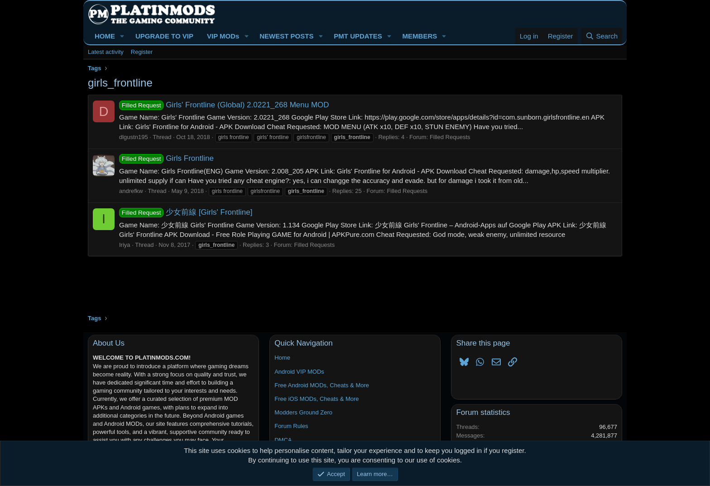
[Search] (601, 36)
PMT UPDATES (358, 36)
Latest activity (106, 51)
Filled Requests (450, 137)
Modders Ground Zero (303, 412)
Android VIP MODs (299, 371)
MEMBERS (420, 36)
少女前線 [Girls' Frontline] (185, 212)
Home (282, 357)
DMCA (283, 440)
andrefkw (131, 191)
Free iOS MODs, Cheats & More (316, 398)
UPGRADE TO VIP (164, 36)
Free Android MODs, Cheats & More (321, 385)
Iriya (124, 244)
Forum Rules (291, 426)
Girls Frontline (166, 158)
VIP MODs (223, 36)
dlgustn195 (133, 137)
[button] (122, 36)
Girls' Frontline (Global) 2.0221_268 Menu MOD (224, 105)
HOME (105, 36)
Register (142, 51)
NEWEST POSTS (286, 36)
